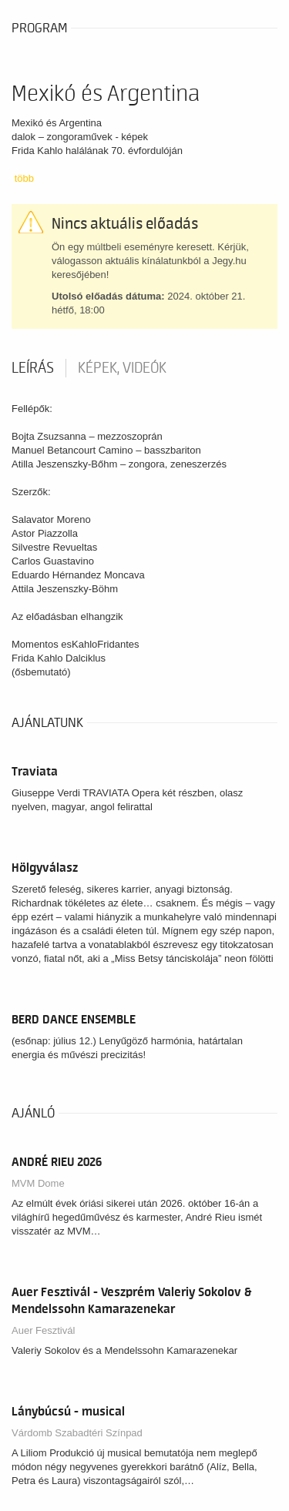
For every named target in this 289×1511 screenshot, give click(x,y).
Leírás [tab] (33, 368)
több (24, 178)
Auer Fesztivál (43, 1330)
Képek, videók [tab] (122, 368)
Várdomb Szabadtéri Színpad (77, 1433)
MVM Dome (38, 1183)
